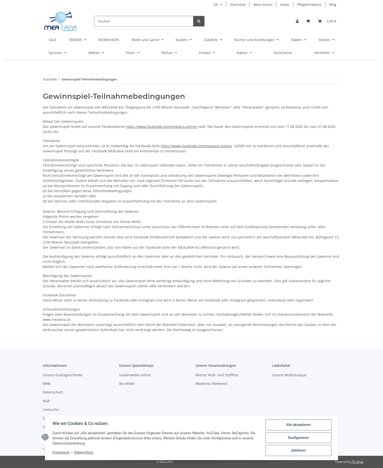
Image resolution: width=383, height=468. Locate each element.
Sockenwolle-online (135, 375)
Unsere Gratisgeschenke (63, 375)
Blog (332, 4)
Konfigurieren (297, 438)
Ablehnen (298, 451)
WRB (46, 383)
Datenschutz (84, 453)
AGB (46, 401)
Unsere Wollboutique (289, 375)
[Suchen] (143, 21)
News (284, 4)
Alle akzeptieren (298, 425)
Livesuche (51, 409)
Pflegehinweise (309, 4)
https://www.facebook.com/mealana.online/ (161, 126)
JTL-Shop (357, 462)
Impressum (61, 453)
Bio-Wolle (127, 383)
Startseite (238, 4)
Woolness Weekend (211, 383)
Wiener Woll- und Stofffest (216, 375)
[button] (297, 21)
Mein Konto (263, 4)
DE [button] (216, 4)
